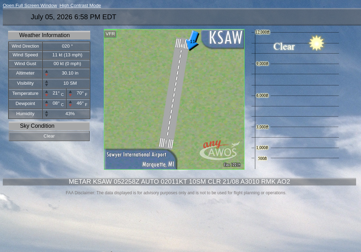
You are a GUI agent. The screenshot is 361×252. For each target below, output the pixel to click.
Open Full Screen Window (30, 5)
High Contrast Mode (80, 5)
